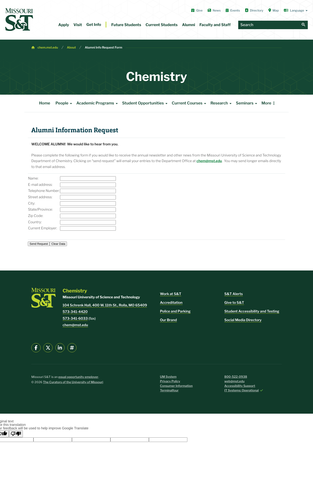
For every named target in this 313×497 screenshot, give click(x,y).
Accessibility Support (239, 386)
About (71, 47)
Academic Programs (97, 103)
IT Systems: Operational (241, 390)
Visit (77, 25)
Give (197, 10)
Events (233, 10)
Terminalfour (169, 390)
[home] (19, 19)
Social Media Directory (242, 320)
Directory (254, 10)
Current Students (162, 25)
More (266, 103)
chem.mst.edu (48, 47)
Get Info (93, 24)
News (214, 10)
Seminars (247, 103)
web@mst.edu (234, 381)
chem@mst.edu (209, 161)
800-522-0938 (235, 377)
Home (44, 103)
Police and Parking (175, 311)
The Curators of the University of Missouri (73, 382)
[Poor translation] (16, 433)
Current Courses (190, 103)
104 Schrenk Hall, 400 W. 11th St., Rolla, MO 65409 (105, 305)
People (64, 103)
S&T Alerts (233, 294)
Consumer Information (176, 386)
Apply (63, 25)
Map (273, 10)
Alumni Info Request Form (103, 47)
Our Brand (168, 320)
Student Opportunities (145, 103)
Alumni (188, 25)
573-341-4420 (75, 312)
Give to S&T (234, 303)
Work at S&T (170, 294)
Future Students (126, 25)
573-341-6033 (75, 318)
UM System (168, 377)
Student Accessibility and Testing (251, 311)
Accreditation (171, 303)
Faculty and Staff (215, 25)
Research (221, 103)
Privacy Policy (170, 381)
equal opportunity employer (78, 377)
